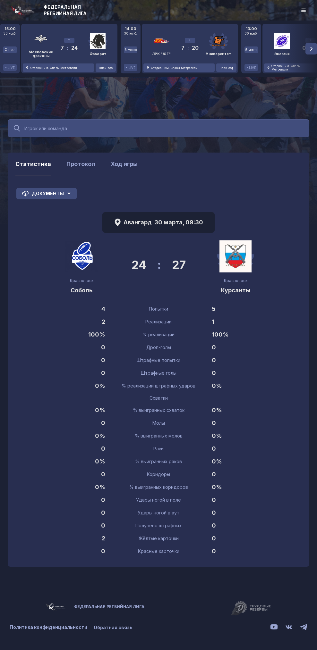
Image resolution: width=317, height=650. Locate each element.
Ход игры (124, 164)
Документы (46, 193)
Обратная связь (113, 627)
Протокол (80, 164)
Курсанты (235, 290)
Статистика (33, 164)
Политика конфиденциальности (48, 627)
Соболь (81, 290)
